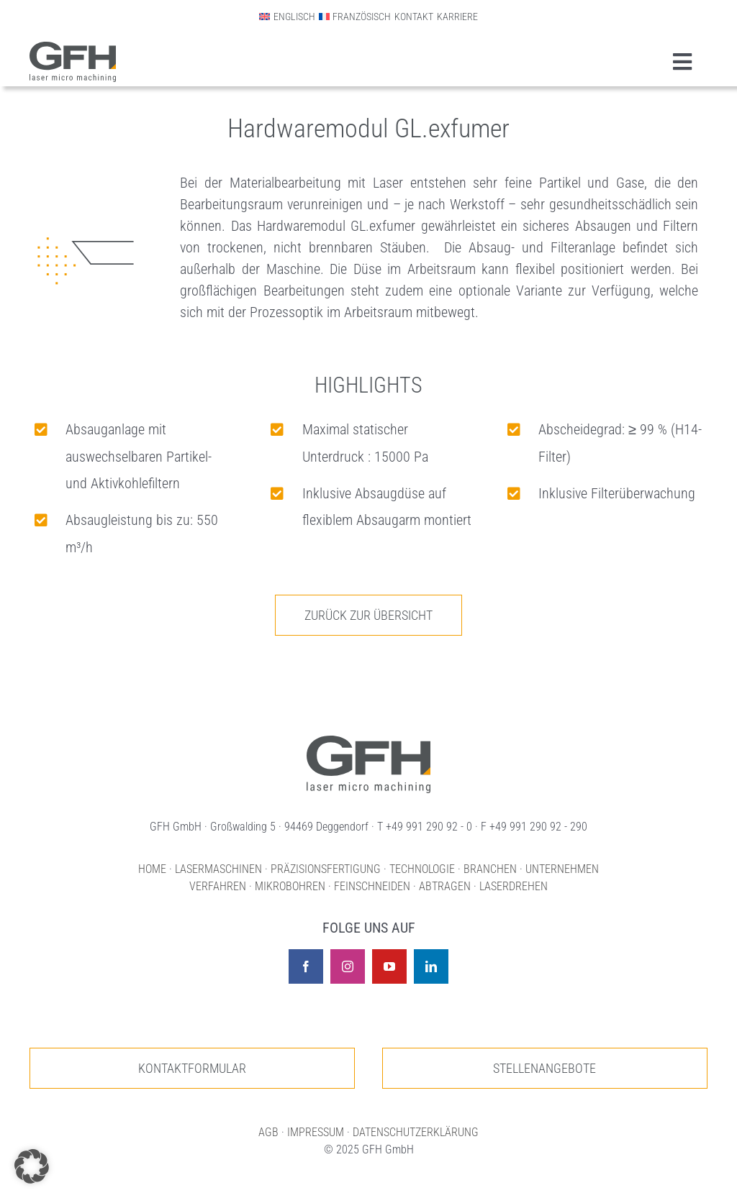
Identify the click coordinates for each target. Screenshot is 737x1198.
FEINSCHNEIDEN (372, 886)
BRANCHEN (490, 869)
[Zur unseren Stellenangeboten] (544, 1068)
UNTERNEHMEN (562, 869)
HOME (152, 869)
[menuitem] (287, 17)
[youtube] (389, 966)
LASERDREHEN (513, 886)
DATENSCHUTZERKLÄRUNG (416, 1132)
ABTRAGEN (445, 886)
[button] (31, 1166)
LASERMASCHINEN (218, 869)
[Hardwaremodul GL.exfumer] (368, 741)
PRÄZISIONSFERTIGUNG (326, 869)
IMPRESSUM (315, 1132)
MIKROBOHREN (290, 886)
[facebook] (306, 966)
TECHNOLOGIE (422, 869)
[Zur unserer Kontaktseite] (192, 1068)
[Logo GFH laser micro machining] (73, 49)
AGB (268, 1132)
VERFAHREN (217, 886)
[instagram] (347, 966)
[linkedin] (431, 966)
